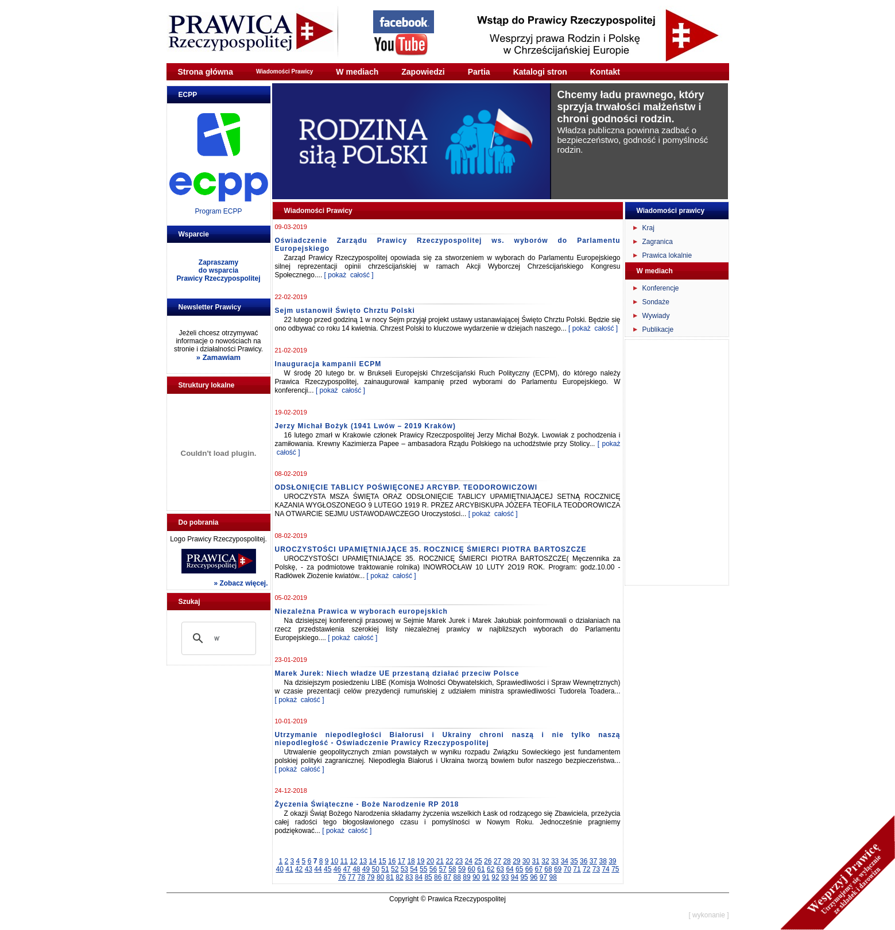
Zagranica (657, 242)
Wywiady (656, 316)
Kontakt (605, 71)
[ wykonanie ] (708, 915)
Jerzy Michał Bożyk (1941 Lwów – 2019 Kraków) (365, 426)
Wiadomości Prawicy (284, 71)
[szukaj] (217, 638)
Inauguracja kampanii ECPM (328, 364)
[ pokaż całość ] (349, 275)
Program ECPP (218, 211)
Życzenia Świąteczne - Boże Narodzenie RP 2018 (367, 804)
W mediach (357, 71)
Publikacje (658, 330)
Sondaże (655, 302)
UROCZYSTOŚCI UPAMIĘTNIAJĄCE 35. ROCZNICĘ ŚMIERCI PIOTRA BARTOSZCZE (431, 549)
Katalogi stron (540, 71)
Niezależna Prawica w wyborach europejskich (361, 611)
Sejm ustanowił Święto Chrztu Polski (345, 311)
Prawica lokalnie (667, 255)
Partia (479, 71)
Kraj (648, 228)
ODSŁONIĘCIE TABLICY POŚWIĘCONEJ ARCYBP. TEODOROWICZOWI (406, 487)
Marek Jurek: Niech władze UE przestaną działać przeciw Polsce (397, 673)
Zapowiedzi (422, 71)
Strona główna (205, 71)
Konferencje (660, 288)
